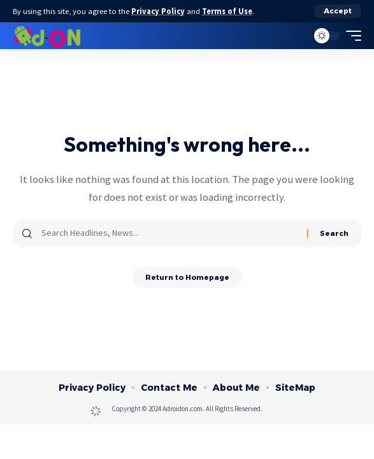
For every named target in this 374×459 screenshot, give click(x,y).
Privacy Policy (158, 11)
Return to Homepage (187, 277)
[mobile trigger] (350, 36)
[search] (294, 36)
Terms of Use (227, 11)
